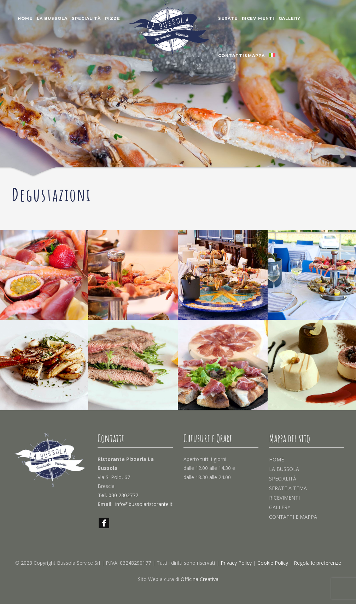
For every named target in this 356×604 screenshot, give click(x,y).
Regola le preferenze (317, 562)
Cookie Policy (272, 562)
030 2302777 (123, 495)
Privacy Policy (236, 562)
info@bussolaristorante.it (144, 504)
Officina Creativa (199, 579)
